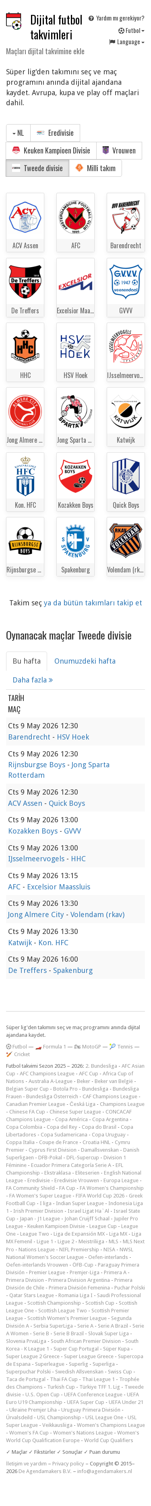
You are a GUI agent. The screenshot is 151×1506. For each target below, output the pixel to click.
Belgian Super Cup (27, 1089)
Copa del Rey (62, 1127)
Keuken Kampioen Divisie (51, 150)
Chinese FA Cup (27, 1112)
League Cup (103, 1226)
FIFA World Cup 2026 (100, 1196)
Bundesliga (95, 1089)
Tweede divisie (37, 168)
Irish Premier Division (38, 1211)
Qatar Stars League (31, 1295)
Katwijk (21, 942)
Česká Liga (82, 1104)
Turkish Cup (61, 1387)
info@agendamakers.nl (104, 1471)
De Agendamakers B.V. (45, 1471)
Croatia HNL (96, 1142)
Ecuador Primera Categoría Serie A (71, 1165)
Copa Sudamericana (64, 1135)
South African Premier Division (86, 1341)
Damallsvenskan (100, 1150)
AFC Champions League (47, 1074)
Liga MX (118, 1234)
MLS (113, 1241)
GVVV (72, 831)
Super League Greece (89, 1356)
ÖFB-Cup (82, 1265)
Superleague (49, 1364)
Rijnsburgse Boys (37, 764)
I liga (46, 1203)
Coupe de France (58, 1142)
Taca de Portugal (26, 1379)
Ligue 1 (45, 1241)
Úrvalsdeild (19, 1417)
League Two (34, 1234)
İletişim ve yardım (26, 1464)
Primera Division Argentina (79, 1280)
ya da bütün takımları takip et (93, 603)
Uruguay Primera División (90, 1410)
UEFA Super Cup (85, 1402)
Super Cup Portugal (76, 1349)
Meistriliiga (91, 1241)
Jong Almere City (37, 914)
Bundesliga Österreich (52, 1096)
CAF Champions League (110, 1096)
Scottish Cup (99, 1303)
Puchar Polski (129, 1288)
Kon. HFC (53, 942)
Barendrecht (30, 737)
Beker (83, 1081)
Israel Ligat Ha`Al (88, 1211)
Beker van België (114, 1081)
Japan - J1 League (40, 1219)
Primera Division (25, 1280)
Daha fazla (32, 680)
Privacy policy (68, 1464)
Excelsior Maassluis (58, 887)
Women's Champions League (111, 1425)
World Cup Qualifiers (108, 1440)
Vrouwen (119, 150)
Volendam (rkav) (97, 914)
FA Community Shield (30, 1188)
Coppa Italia (20, 1142)
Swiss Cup (120, 1372)
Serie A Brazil (113, 1326)
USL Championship (59, 1417)
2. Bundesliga (101, 1066)
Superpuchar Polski (28, 1372)
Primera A (115, 1272)
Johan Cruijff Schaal (87, 1219)
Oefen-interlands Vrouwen (37, 1265)
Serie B (41, 1333)
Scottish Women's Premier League (67, 1318)
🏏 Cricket (18, 1054)
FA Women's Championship (112, 1188)
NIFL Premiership (79, 1249)
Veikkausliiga (57, 1425)
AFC (15, 887)
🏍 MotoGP (87, 1047)
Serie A (85, 1326)
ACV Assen (26, 803)
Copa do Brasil (99, 1127)
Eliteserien (87, 1173)
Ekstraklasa (57, 1173)
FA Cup (67, 1188)
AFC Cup (88, 1074)
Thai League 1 (98, 1379)
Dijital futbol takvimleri (56, 27)
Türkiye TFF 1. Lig (99, 1387)
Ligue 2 (66, 1241)
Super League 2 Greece (33, 1356)
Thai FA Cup (64, 1379)
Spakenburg (73, 970)
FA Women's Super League (40, 1196)
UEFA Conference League (93, 1395)
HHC (78, 858)
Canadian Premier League (35, 1104)
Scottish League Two (62, 1311)
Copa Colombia (24, 1127)
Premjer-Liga (84, 1272)
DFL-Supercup (82, 1158)
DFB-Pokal (50, 1158)
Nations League (37, 1249)
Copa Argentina (110, 1119)
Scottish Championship (54, 1303)
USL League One (104, 1417)
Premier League (47, 1272)
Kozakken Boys (34, 831)
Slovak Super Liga (108, 1333)
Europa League (121, 1180)
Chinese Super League (75, 1112)
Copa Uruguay (109, 1135)
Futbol (131, 30)
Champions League (122, 1104)
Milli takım (95, 168)
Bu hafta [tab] (26, 661)
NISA (109, 1249)
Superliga (104, 1364)
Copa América (71, 1119)
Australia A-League (50, 1081)
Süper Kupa (116, 1349)
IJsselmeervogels (37, 858)
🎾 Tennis (121, 1047)
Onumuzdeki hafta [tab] (85, 661)
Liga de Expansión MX (79, 1234)
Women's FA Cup (29, 1433)
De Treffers (28, 970)
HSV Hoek (73, 737)
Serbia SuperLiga (53, 1326)
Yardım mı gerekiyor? (116, 17)
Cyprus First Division (53, 1150)
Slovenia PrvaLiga (26, 1341)
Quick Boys (67, 803)
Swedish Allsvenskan (79, 1372)
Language (126, 41)
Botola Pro (65, 1089)
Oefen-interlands (108, 1257)
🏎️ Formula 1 (50, 1047)
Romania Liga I (75, 1295)
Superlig (78, 1364)
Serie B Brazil (69, 1333)
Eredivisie (55, 132)
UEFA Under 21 (126, 1402)
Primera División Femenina (79, 1288)
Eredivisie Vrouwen (76, 1180)
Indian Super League (80, 1203)
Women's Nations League (83, 1433)
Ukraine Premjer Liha (33, 1410)
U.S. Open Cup (42, 1395)
